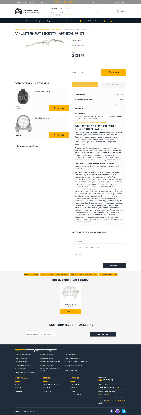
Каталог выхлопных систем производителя (90, 122)
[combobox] (74, 12)
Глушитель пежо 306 (21, 358)
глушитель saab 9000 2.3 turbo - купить (89, 212)
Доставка (74, 383)
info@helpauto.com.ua (101, 411)
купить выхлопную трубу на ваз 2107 (54, 275)
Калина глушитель (20, 369)
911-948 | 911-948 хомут (33, 113)
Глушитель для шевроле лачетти (50, 362)
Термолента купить (71, 354)
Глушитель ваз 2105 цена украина (25, 372)
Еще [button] (111, 21)
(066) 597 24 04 (73, 2)
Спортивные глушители (47, 21)
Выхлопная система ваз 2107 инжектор (74, 366)
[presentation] (73, 334)
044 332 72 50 (56, 8)
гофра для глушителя (67, 15)
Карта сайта (75, 393)
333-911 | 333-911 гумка (33, 91)
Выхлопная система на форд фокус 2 (76, 362)
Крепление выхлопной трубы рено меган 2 (51, 369)
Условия (18, 390)
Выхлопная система (25, 21)
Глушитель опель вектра (72, 370)
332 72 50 (106, 380)
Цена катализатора (21, 362)
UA (93, 2)
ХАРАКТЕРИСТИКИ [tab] (84, 85)
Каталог (74, 390)
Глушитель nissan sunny (72, 358)
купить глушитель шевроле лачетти (88, 193)
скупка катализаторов (71, 21)
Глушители (108, 160)
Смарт (89, 189)
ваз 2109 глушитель (31, 275)
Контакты (101, 21)
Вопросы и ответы (51, 383)
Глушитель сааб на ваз (47, 365)
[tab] (29, 378)
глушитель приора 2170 (108, 275)
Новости (47, 387)
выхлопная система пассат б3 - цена (89, 201)
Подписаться (103, 334)
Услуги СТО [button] (89, 21)
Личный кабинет (120, 2)
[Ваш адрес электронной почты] (40, 334)
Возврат (18, 387)
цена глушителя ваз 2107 (94, 196)
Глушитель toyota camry (47, 358)
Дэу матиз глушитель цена (23, 365)
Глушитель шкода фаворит (23, 354)
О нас (17, 383)
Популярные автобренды (28, 137)
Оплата (73, 387)
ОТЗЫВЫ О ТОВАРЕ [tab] (113, 85)
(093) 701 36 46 (60, 2)
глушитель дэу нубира (88, 184)
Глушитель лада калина (47, 354)
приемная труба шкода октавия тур (84, 275)
